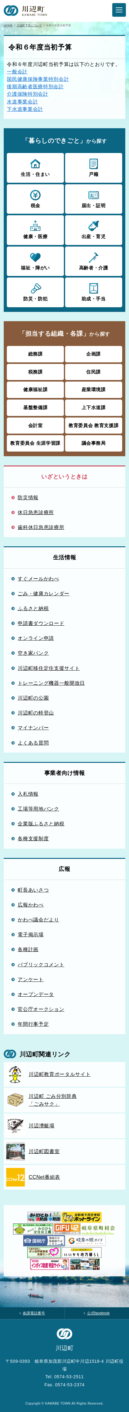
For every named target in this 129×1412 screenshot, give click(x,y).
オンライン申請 (36, 638)
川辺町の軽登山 (36, 712)
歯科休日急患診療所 (41, 527)
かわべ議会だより (38, 919)
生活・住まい (35, 167)
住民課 (93, 371)
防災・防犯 (35, 291)
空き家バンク (33, 653)
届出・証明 (93, 198)
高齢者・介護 (93, 260)
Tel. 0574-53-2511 (64, 1376)
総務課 (35, 353)
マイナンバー (33, 727)
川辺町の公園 (33, 698)
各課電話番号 (34, 1313)
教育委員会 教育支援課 (93, 425)
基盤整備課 (35, 407)
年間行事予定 (33, 1024)
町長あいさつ (33, 890)
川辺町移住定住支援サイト (49, 668)
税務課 (35, 371)
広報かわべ (30, 904)
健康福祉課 (35, 389)
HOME (8, 25)
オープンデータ (36, 994)
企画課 (93, 353)
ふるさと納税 (33, 608)
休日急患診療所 (36, 512)
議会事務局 (94, 443)
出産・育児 (93, 229)
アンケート (30, 979)
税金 (35, 198)
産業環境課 (94, 389)
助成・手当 (93, 291)
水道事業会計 (22, 101)
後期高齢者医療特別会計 (35, 86)
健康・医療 (35, 229)
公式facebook (98, 1313)
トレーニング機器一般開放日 (51, 683)
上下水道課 (94, 407)
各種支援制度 (33, 838)
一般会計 (17, 71)
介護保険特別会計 (27, 94)
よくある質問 (33, 742)
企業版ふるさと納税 (41, 823)
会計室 (35, 425)
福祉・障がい (35, 260)
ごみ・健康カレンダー (43, 593)
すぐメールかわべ (38, 578)
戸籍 (93, 167)
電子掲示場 (30, 934)
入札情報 (28, 794)
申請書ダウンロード (41, 623)
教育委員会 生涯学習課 (35, 443)
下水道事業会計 (25, 109)
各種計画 (28, 949)
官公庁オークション (41, 1009)
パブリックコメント (41, 964)
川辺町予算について (29, 25)
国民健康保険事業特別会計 (38, 79)
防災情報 (28, 497)
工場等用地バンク (38, 808)
